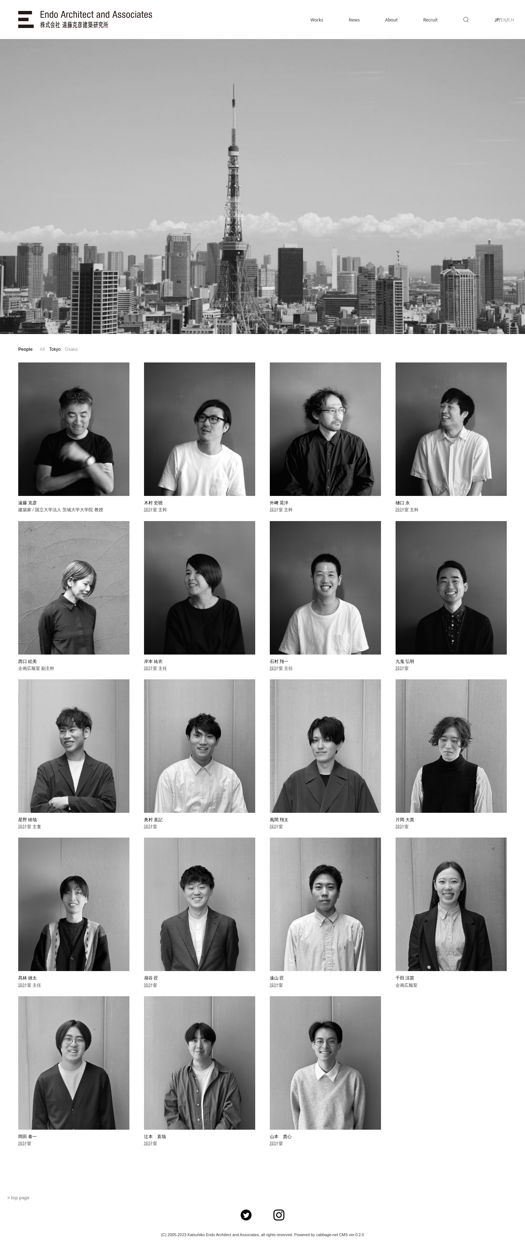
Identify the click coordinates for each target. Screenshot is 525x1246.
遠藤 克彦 (27, 502)
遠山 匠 (277, 978)
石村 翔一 (279, 661)
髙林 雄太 (27, 978)
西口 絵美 (27, 661)
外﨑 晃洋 (279, 502)
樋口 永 (403, 502)
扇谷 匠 (151, 978)
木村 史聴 (153, 502)
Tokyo (55, 349)
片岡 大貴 (405, 819)
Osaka (71, 349)
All (42, 349)
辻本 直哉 (155, 1136)
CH (511, 19)
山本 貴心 (281, 1136)
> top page (18, 1197)
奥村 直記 (153, 819)
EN (503, 19)
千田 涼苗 (405, 978)
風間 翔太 (279, 819)
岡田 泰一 (27, 1136)
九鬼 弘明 (405, 661)
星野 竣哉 (27, 819)
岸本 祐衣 (153, 661)
